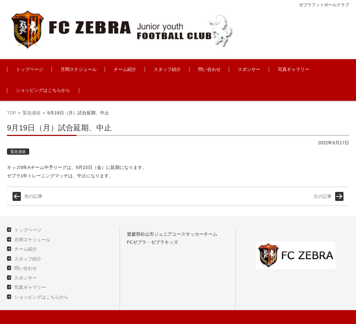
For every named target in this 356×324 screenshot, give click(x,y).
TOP (11, 112)
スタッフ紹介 (167, 69)
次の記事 (323, 196)
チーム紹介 (125, 69)
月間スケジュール (78, 69)
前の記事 (33, 196)
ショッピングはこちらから (43, 90)
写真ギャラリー (293, 69)
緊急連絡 (32, 112)
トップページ (29, 69)
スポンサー (249, 69)
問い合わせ (209, 69)
